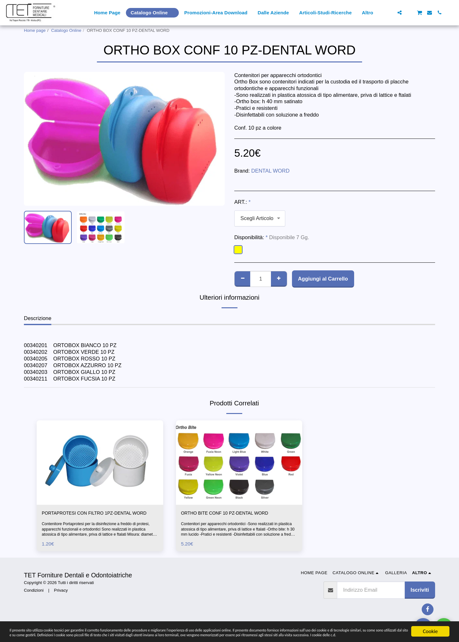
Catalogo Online (66, 30)
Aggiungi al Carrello (323, 279)
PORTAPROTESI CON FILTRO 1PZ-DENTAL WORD (95, 517)
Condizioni (34, 599)
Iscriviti (420, 599)
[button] (389, 12)
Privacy (61, 599)
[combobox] (259, 218)
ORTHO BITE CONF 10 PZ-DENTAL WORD (233, 514)
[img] (100, 462)
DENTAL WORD (270, 171)
